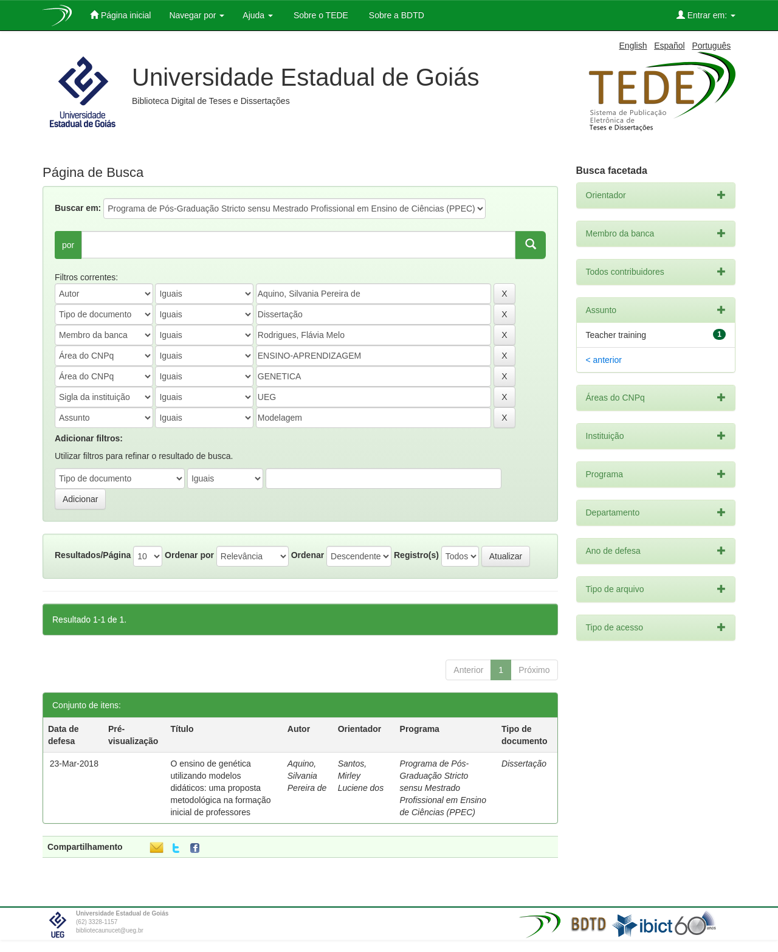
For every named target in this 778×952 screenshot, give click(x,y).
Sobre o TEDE (319, 15)
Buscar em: (78, 208)
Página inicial (120, 15)
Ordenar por (189, 555)
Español (669, 45)
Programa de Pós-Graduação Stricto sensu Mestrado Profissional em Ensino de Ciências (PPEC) (443, 788)
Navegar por (196, 15)
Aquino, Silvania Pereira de (307, 776)
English (633, 45)
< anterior (604, 360)
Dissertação (523, 763)
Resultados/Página (93, 555)
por (68, 245)
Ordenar (307, 555)
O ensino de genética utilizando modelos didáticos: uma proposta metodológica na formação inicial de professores (220, 788)
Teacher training (616, 335)
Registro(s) (416, 555)
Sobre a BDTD (395, 15)
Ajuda (258, 15)
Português (711, 45)
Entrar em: (705, 15)
